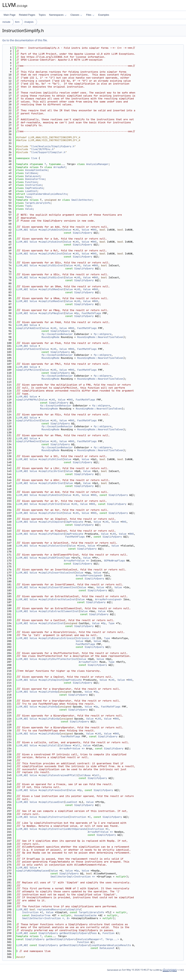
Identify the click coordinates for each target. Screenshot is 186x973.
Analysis (28, 21)
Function (31, 182)
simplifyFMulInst (28, 369)
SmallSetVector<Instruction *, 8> (46, 918)
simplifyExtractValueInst (58, 599)
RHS (94, 229)
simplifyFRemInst (28, 441)
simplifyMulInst (51, 253)
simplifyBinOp (49, 718)
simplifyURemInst (52, 301)
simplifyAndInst (51, 495)
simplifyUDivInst (52, 277)
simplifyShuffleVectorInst (58, 659)
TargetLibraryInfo (38, 203)
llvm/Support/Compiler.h (48, 152)
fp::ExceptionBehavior (57, 334)
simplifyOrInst (50, 504)
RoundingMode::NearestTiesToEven (100, 337)
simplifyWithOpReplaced (32, 870)
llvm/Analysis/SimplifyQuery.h (52, 146)
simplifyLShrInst (52, 471)
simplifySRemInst (52, 289)
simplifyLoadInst (52, 802)
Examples (103, 14)
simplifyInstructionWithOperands (63, 829)
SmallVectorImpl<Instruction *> (72, 876)
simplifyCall (49, 745)
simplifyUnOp (49, 691)
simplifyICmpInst (52, 521)
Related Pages (27, 14)
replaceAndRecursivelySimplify (58, 909)
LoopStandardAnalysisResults (47, 194)
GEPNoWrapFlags (114, 560)
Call (77, 745)
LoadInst (31, 191)
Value (29, 208)
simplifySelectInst (53, 545)
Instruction (33, 185)
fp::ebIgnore (103, 334)
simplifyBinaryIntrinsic (57, 638)
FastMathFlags (91, 313)
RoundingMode (51, 337)
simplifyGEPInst (51, 557)
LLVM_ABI (22, 229)
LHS (76, 229)
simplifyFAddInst (28, 328)
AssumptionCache (36, 170)
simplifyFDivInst (28, 420)
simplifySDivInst (52, 265)
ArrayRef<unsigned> (89, 575)
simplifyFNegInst (52, 313)
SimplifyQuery (82, 232)
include (6, 21)
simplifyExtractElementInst (59, 611)
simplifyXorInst (51, 513)
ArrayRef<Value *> (76, 560)
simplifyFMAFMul (27, 399)
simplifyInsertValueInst (57, 572)
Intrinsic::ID (85, 638)
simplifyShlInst (51, 459)
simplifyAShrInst (52, 483)
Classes (76, 14)
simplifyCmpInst (51, 679)
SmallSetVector (81, 199)
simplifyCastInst (52, 623)
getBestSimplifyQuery (74, 933)
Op (77, 313)
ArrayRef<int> (88, 662)
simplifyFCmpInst (52, 533)
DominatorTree (34, 179)
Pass (28, 197)
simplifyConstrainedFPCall (58, 775)
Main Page (9, 14)
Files (90, 14)
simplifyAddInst (51, 229)
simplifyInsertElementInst (58, 587)
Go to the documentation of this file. (25, 40)
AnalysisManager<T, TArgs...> (98, 939)
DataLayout (32, 176)
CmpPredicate (34, 188)
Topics (42, 14)
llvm (17, 21)
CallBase (31, 173)
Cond (82, 545)
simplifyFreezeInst (53, 790)
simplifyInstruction (54, 817)
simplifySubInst (51, 241)
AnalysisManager (97, 164)
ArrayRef (59, 167)
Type (28, 205)
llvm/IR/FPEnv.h (42, 149)
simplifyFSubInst (28, 349)
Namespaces (57, 14)
